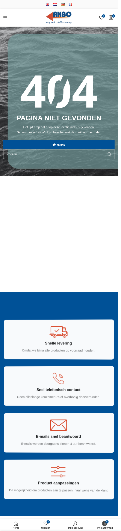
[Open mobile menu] (5, 17)
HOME (59, 144)
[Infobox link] (58, 343)
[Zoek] (59, 154)
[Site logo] (59, 17)
